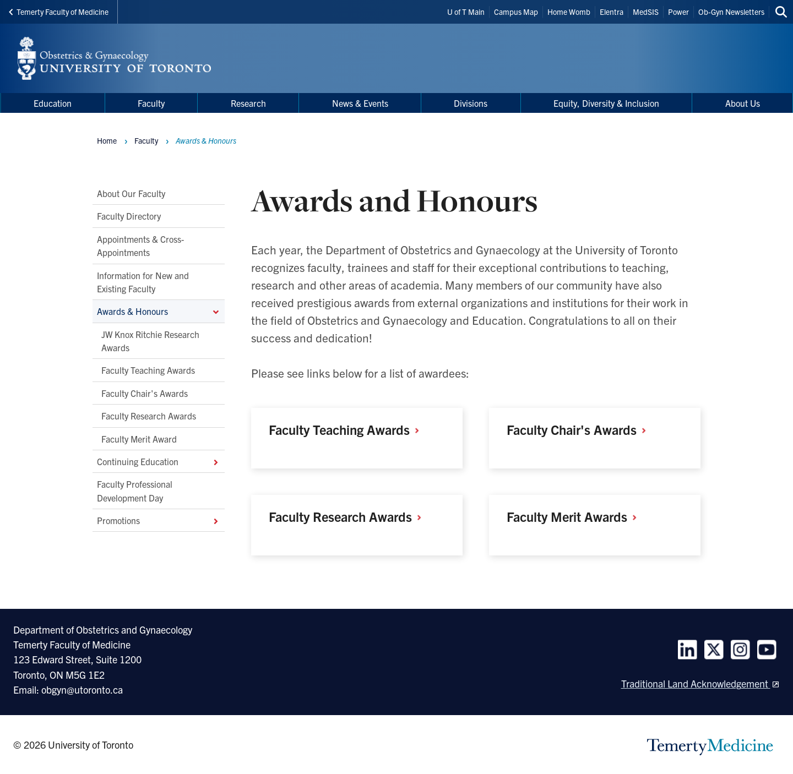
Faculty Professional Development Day (134, 490)
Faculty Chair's (580, 429)
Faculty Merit (576, 516)
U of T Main (466, 12)
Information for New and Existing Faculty (143, 281)
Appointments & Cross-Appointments (140, 245)
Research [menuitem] (248, 102)
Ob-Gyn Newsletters (731, 12)
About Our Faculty (131, 193)
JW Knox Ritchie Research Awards (150, 340)
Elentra (611, 12)
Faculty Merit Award (139, 438)
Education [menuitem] (53, 102)
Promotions (158, 520)
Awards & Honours (158, 311)
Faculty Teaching (348, 429)
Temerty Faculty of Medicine (58, 12)
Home (107, 140)
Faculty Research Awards (148, 415)
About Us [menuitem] (742, 102)
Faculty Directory (129, 215)
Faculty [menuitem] (151, 102)
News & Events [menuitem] (360, 102)
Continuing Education (158, 461)
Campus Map (516, 12)
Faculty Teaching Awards (148, 369)
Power (678, 12)
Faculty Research (349, 516)
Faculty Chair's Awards (144, 393)
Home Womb (568, 12)
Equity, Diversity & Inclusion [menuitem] (606, 102)
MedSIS (646, 12)
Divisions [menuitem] (470, 102)
